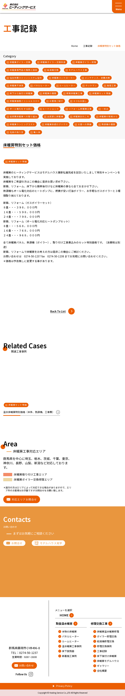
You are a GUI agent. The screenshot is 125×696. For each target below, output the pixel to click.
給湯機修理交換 (105, 641)
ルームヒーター (70, 641)
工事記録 (87, 45)
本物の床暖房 (69, 631)
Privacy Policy (64, 686)
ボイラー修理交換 (107, 636)
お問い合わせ (26, 665)
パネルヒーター (70, 636)
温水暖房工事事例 (72, 646)
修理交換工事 (99, 624)
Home (74, 45)
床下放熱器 (68, 651)
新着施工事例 (69, 656)
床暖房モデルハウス (108, 661)
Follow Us (24, 674)
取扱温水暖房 (64, 624)
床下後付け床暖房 (107, 656)
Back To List (58, 311)
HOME (64, 615)
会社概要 (102, 670)
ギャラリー (103, 665)
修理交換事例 (104, 646)
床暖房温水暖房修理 (108, 631)
